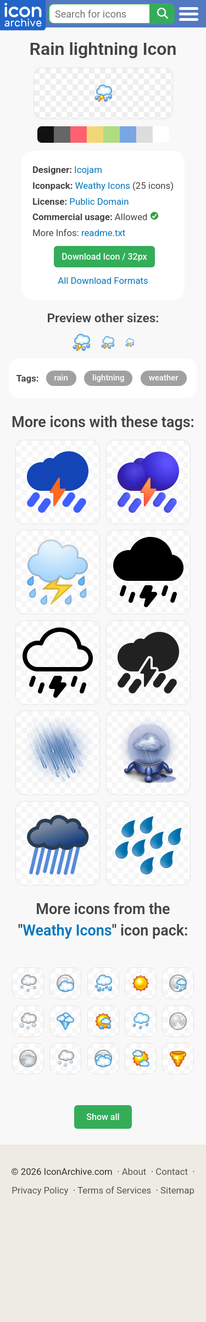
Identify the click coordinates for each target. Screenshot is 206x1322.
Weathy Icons (102, 185)
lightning (108, 378)
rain (61, 378)
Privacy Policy (40, 1190)
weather (164, 378)
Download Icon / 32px (104, 256)
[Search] (162, 13)
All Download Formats (103, 280)
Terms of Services (114, 1190)
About (134, 1171)
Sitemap (177, 1190)
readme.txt (103, 232)
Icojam (88, 169)
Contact (171, 1171)
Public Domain (99, 201)
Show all (102, 1117)
